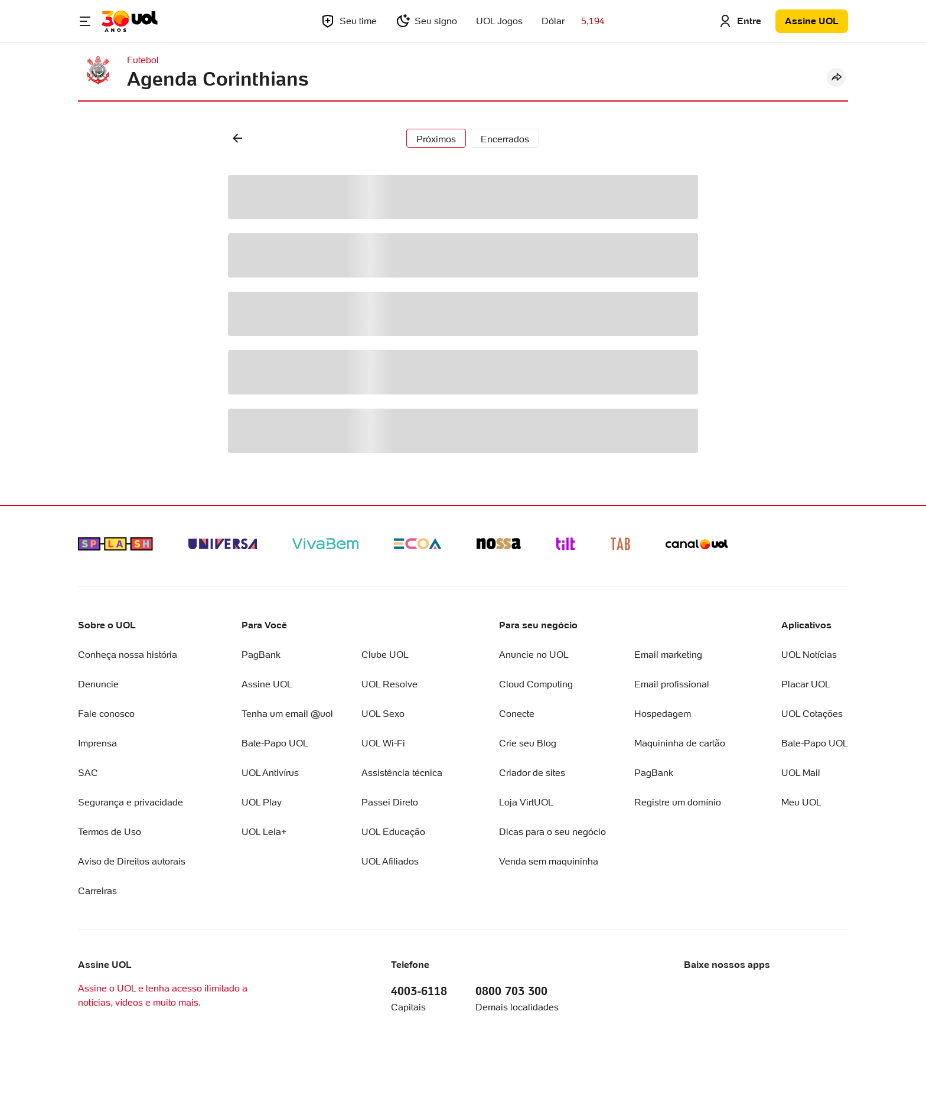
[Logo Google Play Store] (808, 990)
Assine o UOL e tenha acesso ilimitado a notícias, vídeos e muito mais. (162, 995)
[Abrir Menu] (85, 21)
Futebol (143, 60)
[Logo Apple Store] (724, 990)
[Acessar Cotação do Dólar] (573, 21)
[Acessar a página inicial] (130, 21)
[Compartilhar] (836, 77)
